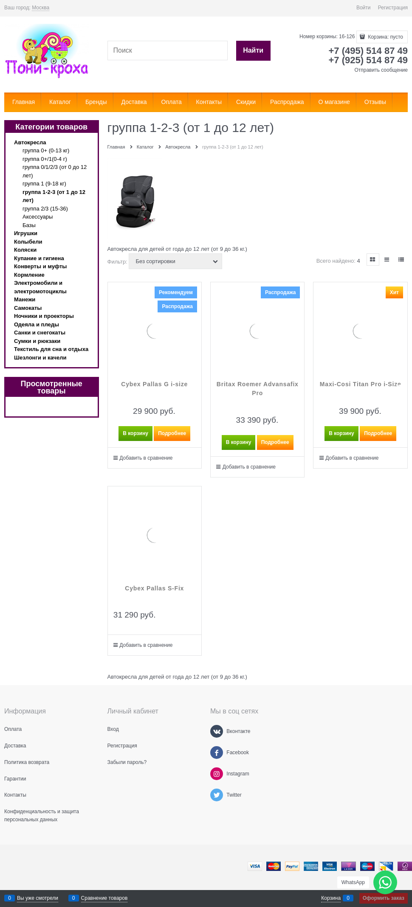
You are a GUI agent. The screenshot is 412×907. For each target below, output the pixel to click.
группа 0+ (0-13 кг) (46, 150)
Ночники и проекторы (44, 316)
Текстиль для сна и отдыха (51, 349)
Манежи (24, 299)
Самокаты (28, 308)
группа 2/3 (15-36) (45, 208)
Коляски (25, 250)
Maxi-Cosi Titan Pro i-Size (360, 384)
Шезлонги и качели (40, 357)
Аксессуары (38, 216)
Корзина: (385, 37)
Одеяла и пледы (36, 324)
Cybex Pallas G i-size (154, 384)
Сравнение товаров (104, 898)
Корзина (331, 898)
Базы (29, 225)
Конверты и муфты (40, 266)
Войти (363, 8)
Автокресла (30, 142)
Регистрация (393, 8)
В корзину (135, 433)
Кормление (29, 275)
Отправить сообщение (381, 70)
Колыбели (28, 242)
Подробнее (172, 433)
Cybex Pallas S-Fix (154, 588)
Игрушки (25, 233)
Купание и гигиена (39, 258)
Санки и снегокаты (39, 332)
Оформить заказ (383, 898)
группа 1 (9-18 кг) (44, 183)
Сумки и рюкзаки (37, 341)
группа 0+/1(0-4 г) (45, 159)
